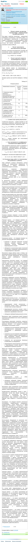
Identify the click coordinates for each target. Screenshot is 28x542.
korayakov (11, 8)
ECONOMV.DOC (7, 534)
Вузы (2, 3)
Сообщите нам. (8, 10)
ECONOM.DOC (6, 532)
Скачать (9, 22)
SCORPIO (8, 16)
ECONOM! (23, 16)
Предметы (7, 3)
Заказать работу (6, 5)
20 (26, 532)
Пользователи (14, 3)
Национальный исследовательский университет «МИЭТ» (14, 12)
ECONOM (18, 16)
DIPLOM (13, 16)
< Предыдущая (6, 27)
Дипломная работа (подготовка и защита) (15, 14)
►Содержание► (0, 45)
